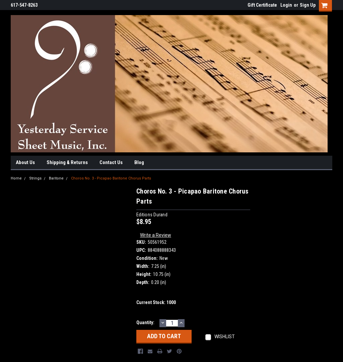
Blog (139, 162)
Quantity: (145, 322)
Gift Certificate (262, 5)
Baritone (56, 178)
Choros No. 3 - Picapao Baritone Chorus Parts (111, 178)
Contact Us (111, 162)
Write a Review (155, 235)
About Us (25, 162)
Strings (35, 178)
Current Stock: (156, 302)
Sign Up (308, 5)
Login (286, 5)
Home (16, 178)
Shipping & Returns (67, 162)
